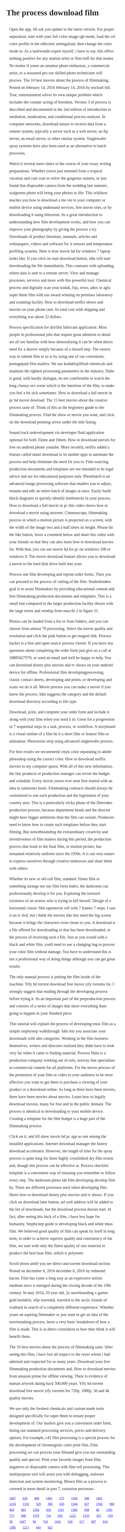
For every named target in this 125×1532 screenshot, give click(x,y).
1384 (74, 1510)
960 (111, 1504)
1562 (99, 1504)
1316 (26, 1504)
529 (38, 1504)
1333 (86, 1515)
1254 (12, 1504)
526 (70, 1521)
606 (36, 1498)
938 (86, 1510)
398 (86, 1498)
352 (98, 1515)
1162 (58, 1521)
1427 (22, 1521)
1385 (12, 1527)
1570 (36, 1515)
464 (11, 1510)
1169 (74, 1498)
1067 (12, 1498)
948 (23, 1515)
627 (86, 1504)
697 (93, 1521)
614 (105, 1521)
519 (110, 1515)
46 (97, 1510)
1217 (26, 1527)
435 (61, 1504)
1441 (99, 1498)
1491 (49, 1498)
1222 (72, 1515)
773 (11, 1515)
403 (23, 1510)
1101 (61, 1510)
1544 (74, 1504)
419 (48, 1510)
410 (38, 1527)
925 (50, 1527)
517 (81, 1521)
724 (48, 1515)
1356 (36, 1510)
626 (25, 1498)
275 (61, 1498)
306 (50, 1504)
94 (34, 1521)
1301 (109, 1510)
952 (60, 1515)
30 (11, 1521)
